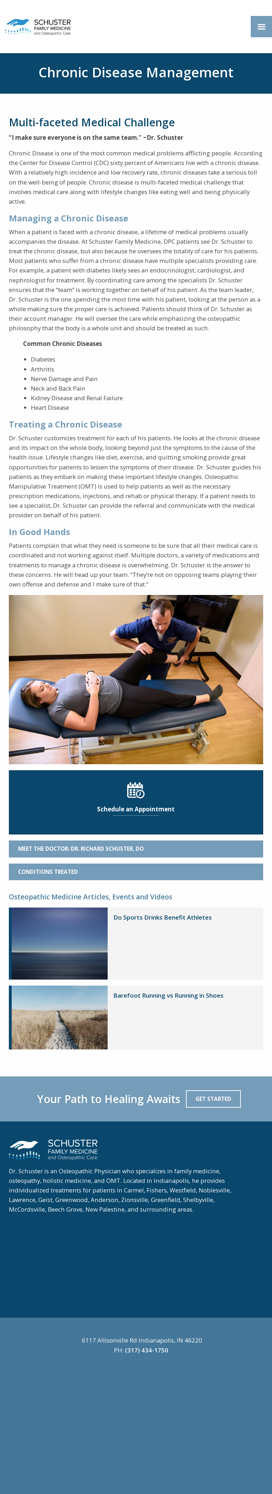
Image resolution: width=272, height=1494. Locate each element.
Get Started (213, 1098)
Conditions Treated (48, 871)
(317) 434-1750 (146, 1350)
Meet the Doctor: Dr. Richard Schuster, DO (81, 848)
